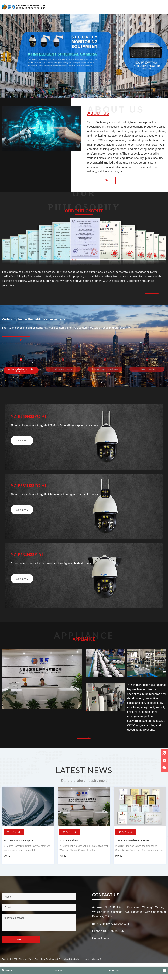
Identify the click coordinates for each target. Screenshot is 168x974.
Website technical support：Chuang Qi (84, 963)
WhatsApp (8, 970)
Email (59, 970)
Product (114, 970)
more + (8, 860)
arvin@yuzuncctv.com (115, 927)
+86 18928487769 (114, 935)
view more (22, 441)
